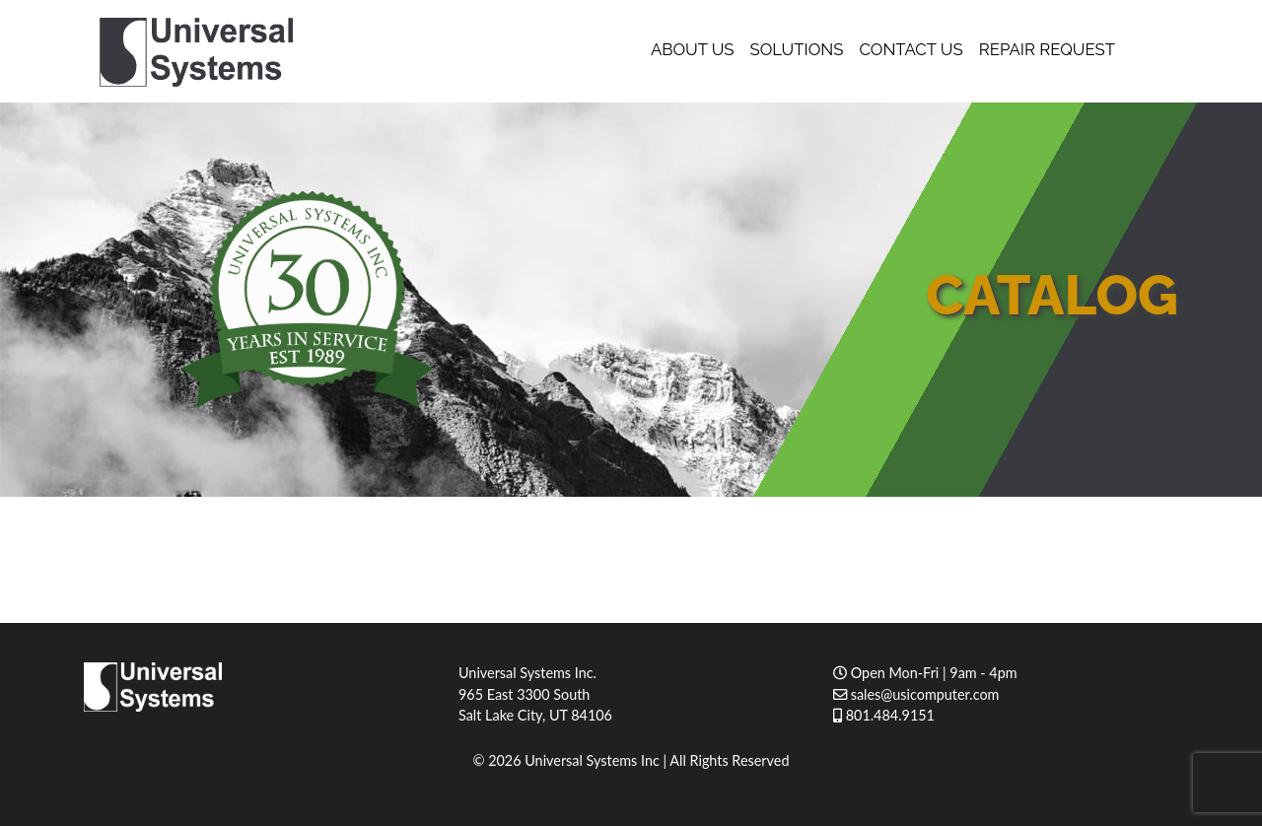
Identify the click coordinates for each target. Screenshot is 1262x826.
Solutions (797, 49)
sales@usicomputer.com (916, 694)
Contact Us (910, 49)
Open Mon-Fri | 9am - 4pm (925, 672)
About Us (693, 49)
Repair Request (1047, 49)
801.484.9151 (884, 715)
